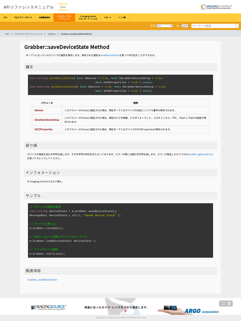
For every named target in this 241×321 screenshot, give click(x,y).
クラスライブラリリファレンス (28, 33)
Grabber (52, 33)
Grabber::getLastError (200, 154)
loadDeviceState (110, 55)
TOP (7, 33)
